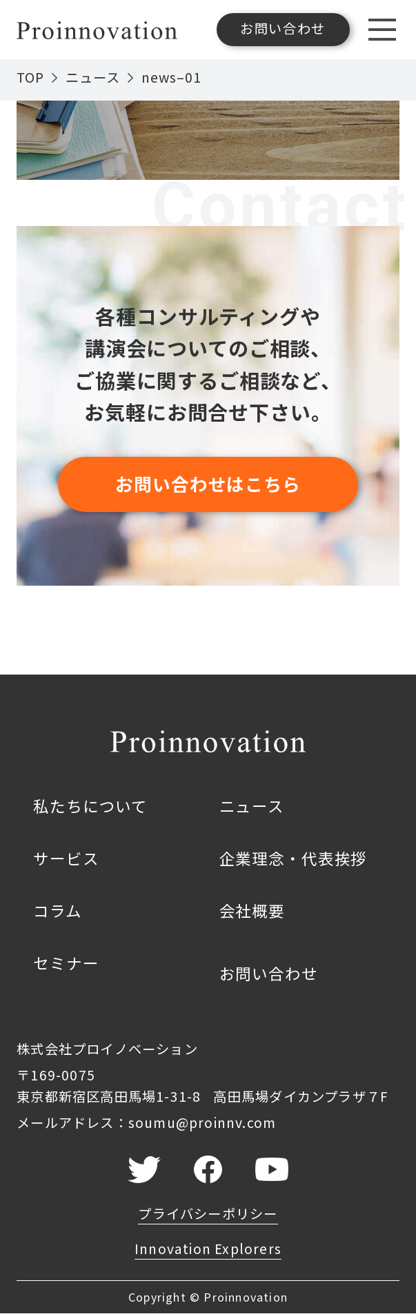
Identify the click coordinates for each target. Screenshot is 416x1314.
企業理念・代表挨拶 (293, 858)
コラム (57, 910)
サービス (66, 858)
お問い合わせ (268, 973)
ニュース (93, 77)
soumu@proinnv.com (202, 1122)
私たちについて (90, 805)
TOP (30, 77)
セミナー (66, 963)
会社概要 (252, 910)
